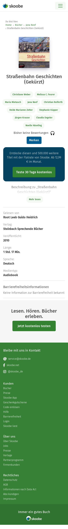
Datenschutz (10, 479)
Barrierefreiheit (12, 416)
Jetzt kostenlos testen (34, 326)
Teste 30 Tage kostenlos (34, 172)
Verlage (7, 455)
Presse (7, 450)
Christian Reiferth (53, 102)
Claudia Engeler (44, 117)
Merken (34, 140)
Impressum (9, 498)
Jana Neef (31, 25)
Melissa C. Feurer (46, 94)
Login (6, 421)
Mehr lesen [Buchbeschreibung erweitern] (35, 199)
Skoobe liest (10, 426)
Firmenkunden (11, 464)
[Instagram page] (34, 372)
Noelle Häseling (34, 125)
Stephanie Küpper (48, 110)
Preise (6, 393)
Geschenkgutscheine (15, 402)
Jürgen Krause (22, 117)
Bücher (18, 25)
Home (8, 25)
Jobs (5, 445)
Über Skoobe (10, 441)
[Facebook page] (34, 365)
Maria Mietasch (13, 102)
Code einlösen (11, 407)
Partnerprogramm (13, 460)
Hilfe (6, 411)
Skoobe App (10, 397)
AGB (5, 484)
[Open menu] (60, 6)
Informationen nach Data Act (19, 489)
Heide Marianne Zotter (21, 110)
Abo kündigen (11, 494)
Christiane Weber (21, 94)
